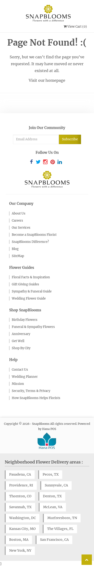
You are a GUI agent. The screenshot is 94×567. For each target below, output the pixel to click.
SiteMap (18, 256)
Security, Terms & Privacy (31, 391)
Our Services (21, 228)
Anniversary (21, 334)
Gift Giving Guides (25, 284)
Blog (15, 249)
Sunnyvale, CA (56, 485)
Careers (17, 221)
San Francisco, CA (54, 539)
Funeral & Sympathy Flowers (33, 327)
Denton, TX (52, 496)
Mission (18, 384)
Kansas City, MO (22, 529)
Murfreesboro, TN (62, 518)
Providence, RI (21, 485)
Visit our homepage (47, 80)
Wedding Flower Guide (29, 298)
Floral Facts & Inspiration (31, 277)
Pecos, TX (51, 474)
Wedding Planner (25, 377)
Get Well (18, 341)
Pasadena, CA (20, 474)
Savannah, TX (20, 507)
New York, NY (20, 550)
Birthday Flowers (24, 320)
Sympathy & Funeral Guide (32, 291)
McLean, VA (52, 507)
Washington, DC (22, 518)
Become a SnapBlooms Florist (34, 235)
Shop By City (21, 348)
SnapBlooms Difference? (30, 242)
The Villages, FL (60, 529)
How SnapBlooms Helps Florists (36, 398)
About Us (18, 213)
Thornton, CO (20, 496)
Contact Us (20, 370)
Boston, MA (19, 539)
